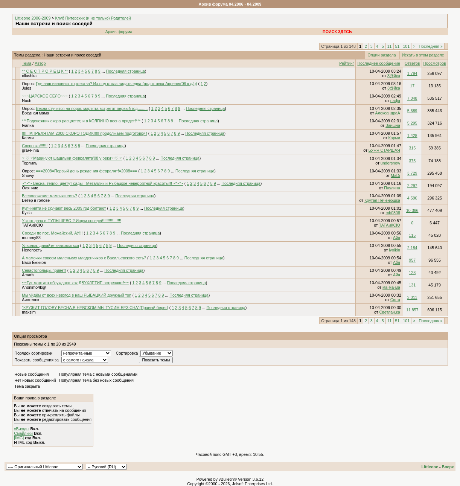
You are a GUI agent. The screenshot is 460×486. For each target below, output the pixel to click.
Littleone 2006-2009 (32, 18)
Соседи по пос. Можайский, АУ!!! (52, 233)
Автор (40, 63)
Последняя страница (125, 71)
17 (412, 86)
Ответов (412, 63)
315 (412, 148)
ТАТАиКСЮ (32, 225)
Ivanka (28, 125)
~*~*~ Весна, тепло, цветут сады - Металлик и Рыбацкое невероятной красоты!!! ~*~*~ (102, 183)
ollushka (29, 75)
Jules (26, 88)
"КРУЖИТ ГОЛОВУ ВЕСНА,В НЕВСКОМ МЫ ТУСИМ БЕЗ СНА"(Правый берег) (95, 307)
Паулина (392, 188)
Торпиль (29, 163)
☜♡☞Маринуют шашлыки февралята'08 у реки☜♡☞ (72, 158)
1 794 (412, 73)
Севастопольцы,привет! (44, 270)
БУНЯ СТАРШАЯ (384, 150)
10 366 (412, 210)
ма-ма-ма (391, 287)
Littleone (430, 467)
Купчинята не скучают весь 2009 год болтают (64, 208)
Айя (396, 237)
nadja (395, 100)
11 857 (412, 310)
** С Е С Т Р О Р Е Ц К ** (45, 71)
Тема (26, 63)
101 (406, 46)
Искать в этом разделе (423, 55)
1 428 (412, 135)
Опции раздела (381, 55)
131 (412, 285)
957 (412, 260)
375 (412, 160)
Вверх (448, 467)
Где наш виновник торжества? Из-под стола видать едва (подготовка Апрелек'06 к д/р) (116, 83)
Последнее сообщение (378, 63)
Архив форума (119, 31)
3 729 (412, 173)
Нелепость (32, 250)
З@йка (393, 75)
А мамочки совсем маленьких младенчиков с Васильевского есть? (84, 258)
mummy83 (31, 237)
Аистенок (30, 299)
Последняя (430, 46)
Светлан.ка (389, 312)
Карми (28, 138)
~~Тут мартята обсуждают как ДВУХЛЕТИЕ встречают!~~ (75, 282)
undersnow (390, 163)
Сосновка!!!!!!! (34, 145)
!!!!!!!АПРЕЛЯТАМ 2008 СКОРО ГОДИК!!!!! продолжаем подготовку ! (84, 133)
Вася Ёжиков (34, 262)
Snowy (28, 175)
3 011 (412, 297)
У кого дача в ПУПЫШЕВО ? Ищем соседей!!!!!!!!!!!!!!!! (71, 220)
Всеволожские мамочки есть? (49, 195)
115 (412, 235)
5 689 (412, 110)
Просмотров (434, 63)
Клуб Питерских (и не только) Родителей (93, 18)
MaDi (395, 175)
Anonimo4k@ (34, 287)
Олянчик (30, 188)
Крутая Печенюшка (382, 200)
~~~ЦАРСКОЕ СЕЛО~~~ (45, 96)
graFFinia (30, 150)
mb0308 (392, 212)
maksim (29, 312)
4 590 (412, 198)
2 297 (412, 185)
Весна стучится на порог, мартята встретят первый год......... (92, 108)
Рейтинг (346, 63)
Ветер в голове (36, 200)
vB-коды (21, 429)
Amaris (28, 275)
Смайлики (23, 433)
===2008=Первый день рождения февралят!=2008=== (86, 171)
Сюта (395, 299)
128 (412, 272)
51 (397, 46)
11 (389, 46)
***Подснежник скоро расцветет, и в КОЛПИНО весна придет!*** (81, 121)
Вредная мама (35, 113)
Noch (26, 100)
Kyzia (27, 212)
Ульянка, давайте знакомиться (50, 245)
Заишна (392, 125)
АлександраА (387, 113)
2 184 (412, 247)
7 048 (412, 98)
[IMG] (19, 438)
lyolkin (394, 250)
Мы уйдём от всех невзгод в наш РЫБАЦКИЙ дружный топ (76, 295)
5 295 (412, 123)
